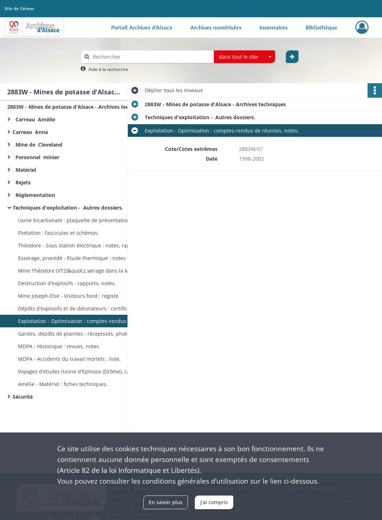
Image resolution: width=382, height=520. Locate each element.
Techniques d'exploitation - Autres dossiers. (69, 207)
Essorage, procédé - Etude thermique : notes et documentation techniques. (90, 258)
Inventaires (274, 27)
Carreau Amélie (34, 119)
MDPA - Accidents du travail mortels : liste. (69, 358)
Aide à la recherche (108, 69)
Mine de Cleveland (39, 144)
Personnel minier (36, 157)
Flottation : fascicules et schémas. (58, 232)
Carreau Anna (32, 132)
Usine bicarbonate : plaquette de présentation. (74, 220)
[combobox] (244, 56)
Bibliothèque (321, 27)
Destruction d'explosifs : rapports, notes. (67, 283)
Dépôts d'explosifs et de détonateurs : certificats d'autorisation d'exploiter (90, 308)
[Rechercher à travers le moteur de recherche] (151, 56)
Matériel (25, 169)
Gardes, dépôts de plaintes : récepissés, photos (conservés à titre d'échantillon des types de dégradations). (90, 333)
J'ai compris (214, 502)
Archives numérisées (216, 27)
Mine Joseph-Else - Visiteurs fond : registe (69, 295)
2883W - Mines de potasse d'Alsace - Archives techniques (77, 106)
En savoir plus (166, 502)
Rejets (22, 182)
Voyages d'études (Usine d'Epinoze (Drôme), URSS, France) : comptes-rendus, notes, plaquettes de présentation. (90, 371)
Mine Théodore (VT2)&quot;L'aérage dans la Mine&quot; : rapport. (90, 270)
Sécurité (24, 396)
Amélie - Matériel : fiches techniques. (63, 384)
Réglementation (35, 195)
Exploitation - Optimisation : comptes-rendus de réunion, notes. (90, 321)
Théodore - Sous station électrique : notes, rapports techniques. (90, 245)
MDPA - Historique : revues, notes (58, 346)
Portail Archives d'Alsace (141, 27)
